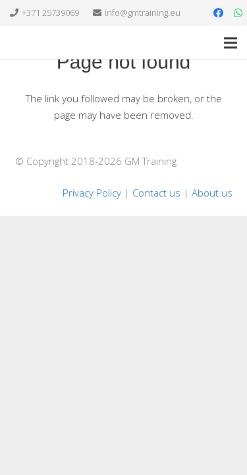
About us (212, 192)
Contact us (156, 192)
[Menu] (230, 42)
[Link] (32, 43)
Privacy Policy (92, 192)
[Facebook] (218, 13)
